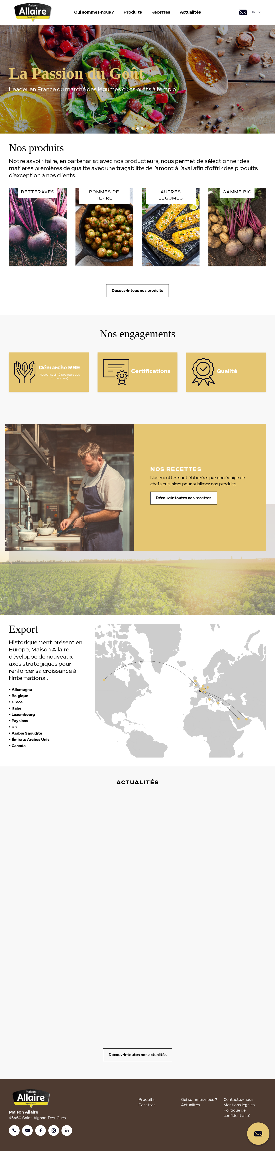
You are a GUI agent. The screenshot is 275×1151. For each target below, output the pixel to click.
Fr (257, 12)
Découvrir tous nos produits (137, 290)
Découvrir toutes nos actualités (138, 1055)
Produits (133, 12)
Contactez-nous (238, 1099)
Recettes (160, 12)
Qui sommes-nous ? (94, 12)
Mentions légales (239, 1105)
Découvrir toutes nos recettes (186, 498)
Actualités (190, 12)
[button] (133, 128)
